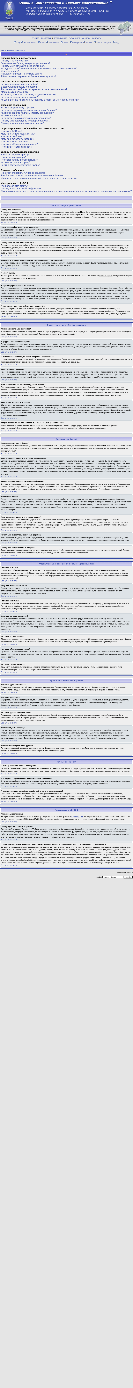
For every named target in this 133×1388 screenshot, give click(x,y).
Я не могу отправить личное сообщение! (23, 173)
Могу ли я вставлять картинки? (17, 139)
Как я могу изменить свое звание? (19, 97)
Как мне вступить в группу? (15, 162)
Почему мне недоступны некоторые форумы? (25, 120)
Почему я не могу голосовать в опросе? (22, 123)
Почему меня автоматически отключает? (23, 66)
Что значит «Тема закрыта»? (16, 147)
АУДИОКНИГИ (74, 38)
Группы (64, 43)
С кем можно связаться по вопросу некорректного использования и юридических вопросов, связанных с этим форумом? (66, 191)
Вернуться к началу (9, 223)
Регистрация (76, 43)
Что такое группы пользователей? (19, 160)
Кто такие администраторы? (16, 154)
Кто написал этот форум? (15, 186)
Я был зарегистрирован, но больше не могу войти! (28, 76)
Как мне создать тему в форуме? (19, 107)
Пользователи (52, 43)
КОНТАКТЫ (96, 38)
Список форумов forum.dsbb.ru (13, 50)
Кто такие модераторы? (14, 157)
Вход (116, 43)
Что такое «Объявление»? (15, 141)
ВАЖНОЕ (35, 38)
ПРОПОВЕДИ (46, 38)
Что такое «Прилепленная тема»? (19, 144)
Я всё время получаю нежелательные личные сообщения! (32, 175)
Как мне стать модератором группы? (20, 165)
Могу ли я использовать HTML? (18, 133)
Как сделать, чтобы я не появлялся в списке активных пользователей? (39, 68)
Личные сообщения (102, 43)
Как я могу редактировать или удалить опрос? (26, 118)
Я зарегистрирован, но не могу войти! (21, 73)
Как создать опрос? (11, 115)
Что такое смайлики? (12, 136)
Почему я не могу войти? (14, 60)
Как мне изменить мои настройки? (19, 84)
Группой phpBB (77, 817)
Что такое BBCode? (11, 131)
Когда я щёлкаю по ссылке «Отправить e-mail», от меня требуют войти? (40, 100)
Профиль (88, 43)
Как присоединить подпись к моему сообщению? (27, 113)
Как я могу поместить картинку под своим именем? (28, 94)
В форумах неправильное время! (19, 87)
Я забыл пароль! (10, 71)
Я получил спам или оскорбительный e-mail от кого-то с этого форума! (39, 178)
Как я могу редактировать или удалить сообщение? (29, 110)
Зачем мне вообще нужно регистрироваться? (25, 63)
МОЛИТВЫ (86, 38)
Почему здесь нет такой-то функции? (21, 188)
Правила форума (28, 43)
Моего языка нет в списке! (15, 92)
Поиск (41, 43)
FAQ (17, 43)
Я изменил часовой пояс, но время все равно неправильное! (34, 89)
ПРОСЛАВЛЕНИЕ (60, 38)
